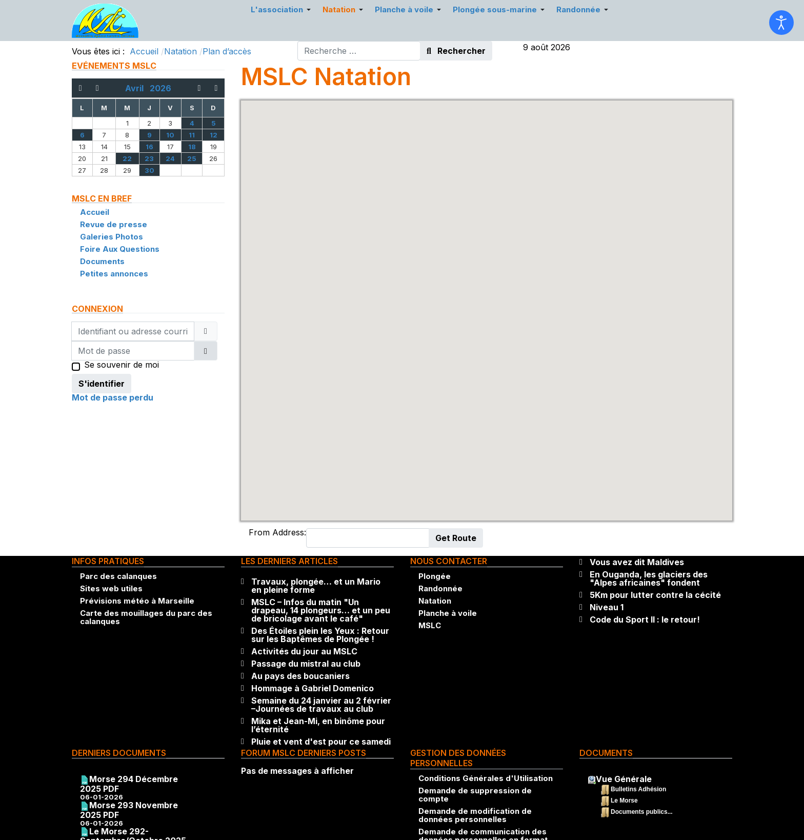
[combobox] (358, 51)
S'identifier (101, 383)
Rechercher (456, 51)
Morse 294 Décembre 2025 (129, 784)
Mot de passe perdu (112, 397)
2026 (160, 88)
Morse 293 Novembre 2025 (129, 810)
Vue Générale (624, 779)
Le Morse (624, 800)
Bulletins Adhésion (638, 789)
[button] (486, 300)
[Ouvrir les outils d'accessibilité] (781, 22)
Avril (137, 88)
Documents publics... (642, 811)
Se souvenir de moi (121, 366)
